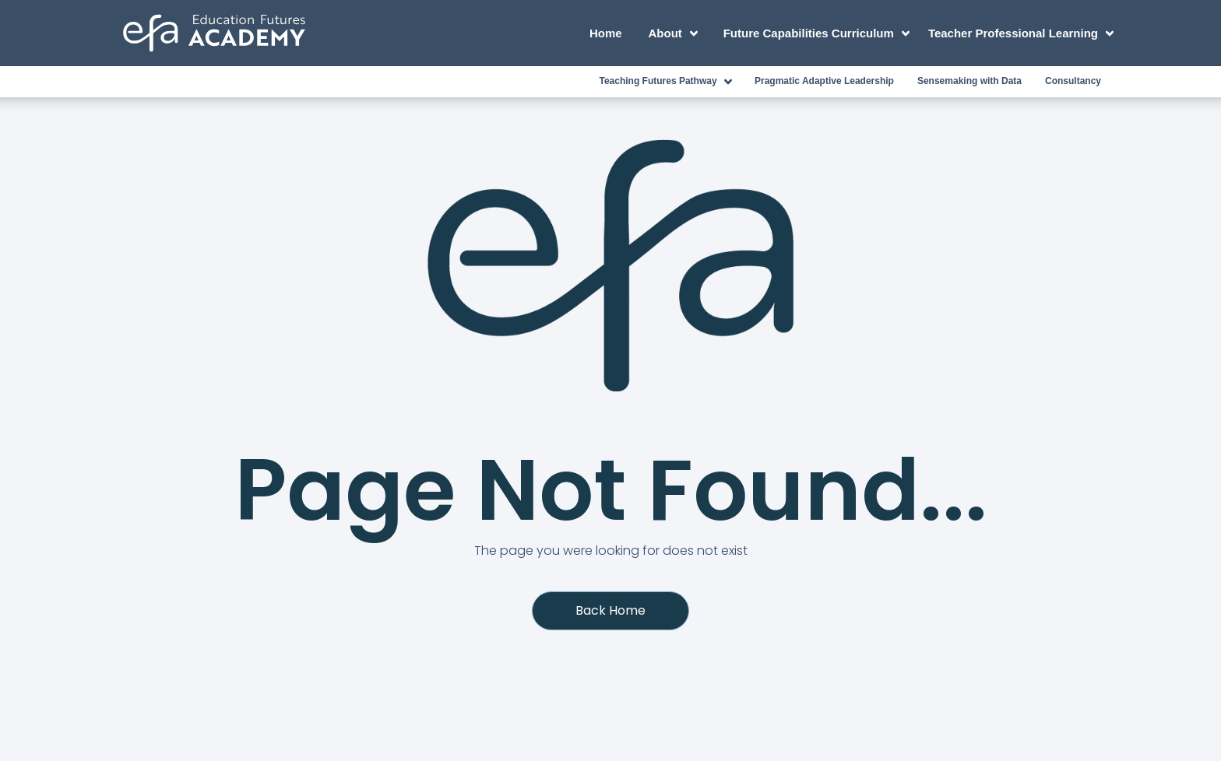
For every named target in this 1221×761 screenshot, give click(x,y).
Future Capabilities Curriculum (819, 33)
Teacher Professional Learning (1020, 33)
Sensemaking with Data (969, 80)
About (676, 33)
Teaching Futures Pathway (668, 81)
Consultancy (1073, 80)
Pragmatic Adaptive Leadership (824, 80)
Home (605, 33)
